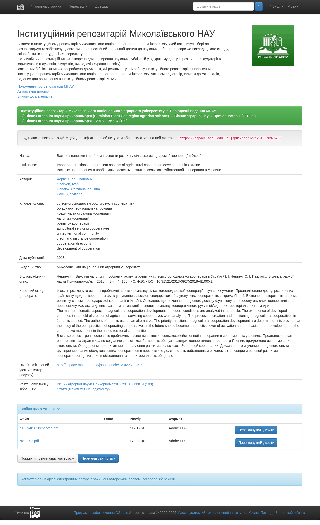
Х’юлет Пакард (260, 513)
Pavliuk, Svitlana (70, 194)
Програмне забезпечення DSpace (101, 513)
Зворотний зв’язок (290, 513)
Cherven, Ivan (68, 184)
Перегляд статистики (99, 458)
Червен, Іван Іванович (75, 179)
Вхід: (277, 6)
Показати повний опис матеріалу (47, 458)
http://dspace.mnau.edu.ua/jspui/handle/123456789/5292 (101, 365)
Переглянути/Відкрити (256, 430)
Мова (293, 6)
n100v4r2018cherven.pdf (39, 428)
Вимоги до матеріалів (35, 96)
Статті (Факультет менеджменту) (83, 389)
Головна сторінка (46, 6)
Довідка (101, 6)
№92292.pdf (29, 441)
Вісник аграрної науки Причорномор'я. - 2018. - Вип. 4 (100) (77, 121)
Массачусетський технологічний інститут (210, 513)
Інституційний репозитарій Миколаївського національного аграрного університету (93, 111)
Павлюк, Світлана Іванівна (78, 189)
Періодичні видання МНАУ (193, 111)
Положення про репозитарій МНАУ (46, 86)
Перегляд (78, 6)
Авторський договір (33, 91)
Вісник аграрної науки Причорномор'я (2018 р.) (215, 116)
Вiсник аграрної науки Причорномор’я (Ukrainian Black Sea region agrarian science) (97, 116)
